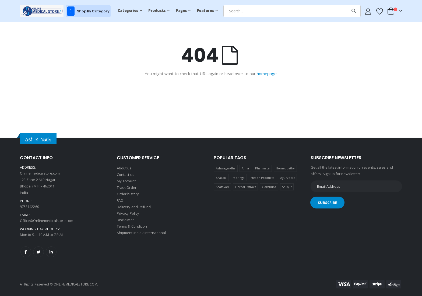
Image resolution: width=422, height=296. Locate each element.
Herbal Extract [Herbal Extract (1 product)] (245, 187)
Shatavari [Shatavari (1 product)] (222, 187)
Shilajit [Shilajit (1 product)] (287, 187)
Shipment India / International (141, 232)
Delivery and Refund (134, 206)
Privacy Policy (128, 213)
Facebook (25, 251)
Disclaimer (125, 219)
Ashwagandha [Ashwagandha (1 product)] (226, 168)
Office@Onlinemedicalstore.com (46, 220)
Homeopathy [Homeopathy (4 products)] (285, 168)
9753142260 (29, 206)
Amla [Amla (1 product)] (245, 168)
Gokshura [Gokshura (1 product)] (269, 187)
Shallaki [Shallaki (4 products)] (221, 178)
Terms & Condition (132, 226)
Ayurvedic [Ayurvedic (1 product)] (287, 178)
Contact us (125, 174)
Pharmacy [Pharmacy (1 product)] (262, 168)
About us (124, 168)
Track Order (126, 187)
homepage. (267, 73)
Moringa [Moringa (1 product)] (239, 178)
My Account (126, 181)
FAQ (120, 200)
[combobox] (292, 11)
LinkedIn (51, 251)
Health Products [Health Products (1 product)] (262, 178)
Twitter (38, 251)
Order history (128, 193)
